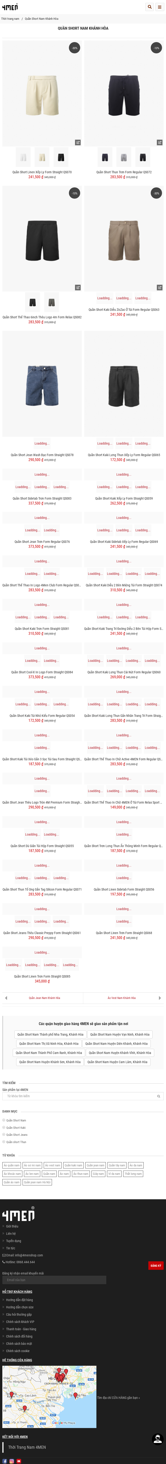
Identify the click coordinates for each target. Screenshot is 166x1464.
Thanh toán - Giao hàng (21, 1329)
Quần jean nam (95, 1165)
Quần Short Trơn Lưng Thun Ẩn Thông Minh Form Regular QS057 (124, 846)
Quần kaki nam (73, 1165)
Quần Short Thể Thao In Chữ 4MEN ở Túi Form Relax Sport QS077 (124, 802)
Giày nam (98, 1174)
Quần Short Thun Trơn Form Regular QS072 (124, 172)
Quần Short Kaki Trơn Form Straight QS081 (42, 629)
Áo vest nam (52, 1165)
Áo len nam (32, 1174)
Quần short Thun (16, 1142)
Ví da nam (114, 1174)
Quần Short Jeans (17, 1134)
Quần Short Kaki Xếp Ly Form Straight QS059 (124, 498)
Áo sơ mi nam (32, 1165)
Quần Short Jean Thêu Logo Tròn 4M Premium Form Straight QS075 (42, 802)
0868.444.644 (25, 1262)
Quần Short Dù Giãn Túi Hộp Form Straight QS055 (42, 846)
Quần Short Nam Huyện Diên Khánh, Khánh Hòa (116, 1044)
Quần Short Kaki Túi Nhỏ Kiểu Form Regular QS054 (42, 716)
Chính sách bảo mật (19, 1344)
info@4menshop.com (29, 1255)
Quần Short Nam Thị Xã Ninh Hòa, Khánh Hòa (49, 1044)
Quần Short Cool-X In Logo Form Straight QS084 (42, 672)
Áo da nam (136, 1165)
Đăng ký (156, 1265)
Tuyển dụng (13, 1241)
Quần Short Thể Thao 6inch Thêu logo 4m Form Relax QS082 (42, 317)
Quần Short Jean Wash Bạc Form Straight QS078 (42, 455)
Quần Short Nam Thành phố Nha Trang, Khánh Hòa (50, 1034)
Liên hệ (11, 1233)
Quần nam (49, 1174)
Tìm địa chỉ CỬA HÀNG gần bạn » (118, 1398)
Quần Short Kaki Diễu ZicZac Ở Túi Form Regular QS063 (124, 310)
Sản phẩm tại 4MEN (83, 1094)
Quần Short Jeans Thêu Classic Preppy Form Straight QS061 (42, 933)
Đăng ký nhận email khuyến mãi (54, 1277)
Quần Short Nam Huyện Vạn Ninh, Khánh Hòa (120, 1034)
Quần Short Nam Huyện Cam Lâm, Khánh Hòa (117, 1062)
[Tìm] (159, 1096)
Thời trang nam (10, 18)
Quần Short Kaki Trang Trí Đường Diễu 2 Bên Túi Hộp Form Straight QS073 (124, 629)
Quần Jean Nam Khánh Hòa (44, 998)
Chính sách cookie (18, 1351)
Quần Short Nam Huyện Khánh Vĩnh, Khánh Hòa (120, 1053)
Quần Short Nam (16, 1120)
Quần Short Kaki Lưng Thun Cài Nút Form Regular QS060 (124, 672)
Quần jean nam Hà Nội (37, 1182)
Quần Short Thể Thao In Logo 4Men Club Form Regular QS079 (42, 585)
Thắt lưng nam (133, 1174)
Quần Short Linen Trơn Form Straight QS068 (124, 933)
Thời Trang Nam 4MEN (27, 1447)
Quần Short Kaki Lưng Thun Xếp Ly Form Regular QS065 (124, 455)
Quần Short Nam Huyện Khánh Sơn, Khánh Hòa (50, 1062)
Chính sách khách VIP (20, 1322)
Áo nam (64, 1174)
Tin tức (10, 1248)
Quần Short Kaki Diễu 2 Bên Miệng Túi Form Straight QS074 (124, 585)
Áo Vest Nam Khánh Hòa (122, 998)
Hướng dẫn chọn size (20, 1307)
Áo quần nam (12, 1165)
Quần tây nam (117, 1165)
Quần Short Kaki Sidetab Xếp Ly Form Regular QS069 (124, 542)
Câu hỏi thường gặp (19, 1314)
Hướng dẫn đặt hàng (19, 1300)
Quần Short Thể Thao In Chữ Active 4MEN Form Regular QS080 (124, 759)
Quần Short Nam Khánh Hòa (41, 18)
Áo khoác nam (12, 1174)
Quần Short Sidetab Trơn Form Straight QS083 (42, 498)
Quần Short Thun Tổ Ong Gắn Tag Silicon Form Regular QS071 (42, 889)
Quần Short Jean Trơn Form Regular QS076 (42, 542)
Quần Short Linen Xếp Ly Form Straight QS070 (42, 172)
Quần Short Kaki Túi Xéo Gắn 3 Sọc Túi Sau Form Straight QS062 (42, 759)
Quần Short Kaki (16, 1127)
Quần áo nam (12, 1182)
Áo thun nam (80, 1174)
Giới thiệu (12, 1226)
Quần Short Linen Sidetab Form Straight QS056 (124, 889)
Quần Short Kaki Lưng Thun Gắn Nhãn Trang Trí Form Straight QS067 (124, 716)
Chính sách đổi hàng (19, 1336)
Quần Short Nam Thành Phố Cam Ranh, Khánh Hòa (49, 1053)
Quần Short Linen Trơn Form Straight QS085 (42, 976)
